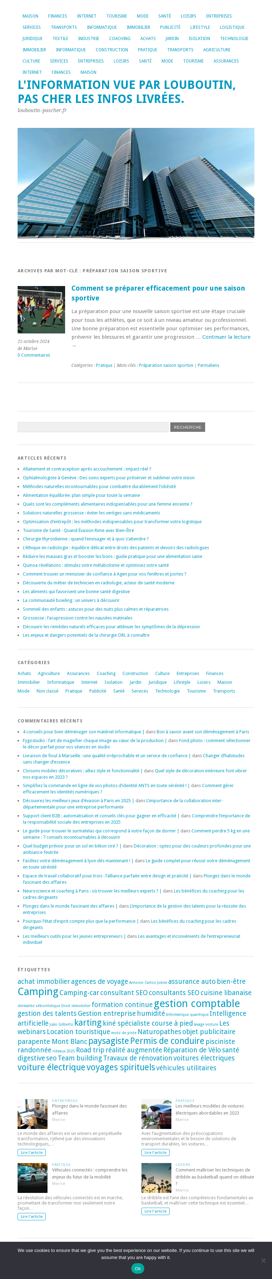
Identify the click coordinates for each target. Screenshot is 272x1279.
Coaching (120, 38)
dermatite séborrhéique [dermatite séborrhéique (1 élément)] (39, 1006)
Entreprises (219, 16)
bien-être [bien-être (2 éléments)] (231, 982)
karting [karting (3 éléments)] (88, 1023)
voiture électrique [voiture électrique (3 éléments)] (52, 1067)
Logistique (232, 27)
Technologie (234, 38)
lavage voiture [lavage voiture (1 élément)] (206, 1024)
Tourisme (116, 16)
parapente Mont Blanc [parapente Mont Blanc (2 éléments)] (52, 1042)
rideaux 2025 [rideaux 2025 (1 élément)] (63, 1051)
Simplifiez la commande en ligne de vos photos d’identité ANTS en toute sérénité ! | (106, 785)
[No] (263, 1260)
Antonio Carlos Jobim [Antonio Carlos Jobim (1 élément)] (148, 982)
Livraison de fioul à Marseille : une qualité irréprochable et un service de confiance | (107, 755)
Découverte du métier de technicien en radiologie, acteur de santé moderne (99, 582)
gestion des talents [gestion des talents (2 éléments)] (47, 1013)
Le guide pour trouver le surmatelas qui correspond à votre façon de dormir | (101, 830)
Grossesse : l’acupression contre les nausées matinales (77, 618)
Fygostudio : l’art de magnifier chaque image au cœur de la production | (95, 740)
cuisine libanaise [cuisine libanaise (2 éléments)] (226, 993)
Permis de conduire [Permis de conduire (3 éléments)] (167, 1041)
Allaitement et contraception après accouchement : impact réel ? (87, 469)
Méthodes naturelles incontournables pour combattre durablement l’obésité (99, 486)
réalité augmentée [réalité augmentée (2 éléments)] (134, 1050)
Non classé (47, 691)
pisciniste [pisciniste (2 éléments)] (220, 1042)
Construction (112, 49)
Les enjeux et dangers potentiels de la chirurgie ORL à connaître (86, 635)
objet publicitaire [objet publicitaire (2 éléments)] (208, 1032)
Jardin (172, 38)
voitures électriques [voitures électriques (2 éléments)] (204, 1058)
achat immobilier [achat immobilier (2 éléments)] (44, 982)
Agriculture (216, 49)
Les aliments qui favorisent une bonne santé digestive (76, 591)
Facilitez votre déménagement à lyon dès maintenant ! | (78, 860)
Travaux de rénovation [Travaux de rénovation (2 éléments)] (137, 1058)
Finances (57, 16)
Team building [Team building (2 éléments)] (80, 1058)
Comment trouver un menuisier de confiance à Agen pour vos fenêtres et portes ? (104, 574)
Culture (31, 61)
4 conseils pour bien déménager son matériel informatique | (84, 731)
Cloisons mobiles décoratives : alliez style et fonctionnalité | (83, 770)
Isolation (199, 38)
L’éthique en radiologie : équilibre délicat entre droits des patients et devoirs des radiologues (116, 547)
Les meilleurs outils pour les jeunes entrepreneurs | (74, 936)
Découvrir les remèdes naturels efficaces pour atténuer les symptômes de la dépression (111, 626)
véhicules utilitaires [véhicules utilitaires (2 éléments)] (186, 1068)
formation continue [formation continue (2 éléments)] (122, 1005)
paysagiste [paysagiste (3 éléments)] (108, 1041)
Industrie (88, 38)
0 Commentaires (34, 355)
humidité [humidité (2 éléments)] (151, 1013)
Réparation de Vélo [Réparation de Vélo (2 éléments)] (192, 1050)
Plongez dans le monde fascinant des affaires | (70, 906)
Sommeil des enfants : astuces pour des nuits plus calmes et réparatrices (96, 609)
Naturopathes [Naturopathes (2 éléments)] (159, 1032)
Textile (60, 38)
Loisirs (188, 16)
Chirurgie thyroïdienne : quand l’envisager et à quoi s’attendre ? (86, 538)
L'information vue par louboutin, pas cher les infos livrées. (127, 92)
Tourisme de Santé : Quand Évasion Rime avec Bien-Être (78, 530)
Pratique (147, 49)
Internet (86, 16)
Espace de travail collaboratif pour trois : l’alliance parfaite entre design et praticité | (107, 875)
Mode (142, 16)
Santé (164, 16)
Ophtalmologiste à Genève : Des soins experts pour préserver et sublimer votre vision (109, 477)
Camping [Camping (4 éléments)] (38, 992)
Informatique (102, 27)
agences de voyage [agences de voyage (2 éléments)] (99, 982)
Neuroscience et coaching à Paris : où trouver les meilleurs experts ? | (92, 891)
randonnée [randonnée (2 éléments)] (34, 1050)
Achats (148, 38)
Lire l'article (32, 1152)
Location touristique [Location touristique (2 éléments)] (78, 1032)
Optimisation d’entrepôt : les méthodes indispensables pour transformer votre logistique (112, 521)
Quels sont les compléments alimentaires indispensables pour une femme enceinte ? (107, 504)
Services (32, 27)
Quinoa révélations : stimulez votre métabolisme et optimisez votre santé (96, 565)
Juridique (33, 38)
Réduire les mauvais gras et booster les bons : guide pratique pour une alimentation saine (112, 556)
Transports (64, 27)
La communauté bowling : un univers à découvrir (71, 600)
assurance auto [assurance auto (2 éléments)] (192, 982)
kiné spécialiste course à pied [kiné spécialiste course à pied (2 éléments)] (148, 1023)
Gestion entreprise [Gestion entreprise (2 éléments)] (107, 1013)
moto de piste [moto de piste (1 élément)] (124, 1033)
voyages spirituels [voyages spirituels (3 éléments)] (121, 1067)
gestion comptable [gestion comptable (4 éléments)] (197, 1003)
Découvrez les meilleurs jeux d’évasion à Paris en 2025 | (78, 800)
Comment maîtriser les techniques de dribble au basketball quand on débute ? (215, 1176)
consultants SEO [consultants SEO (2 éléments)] (174, 993)
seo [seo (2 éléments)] (51, 1058)
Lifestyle (200, 27)
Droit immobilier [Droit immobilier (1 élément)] (75, 1006)
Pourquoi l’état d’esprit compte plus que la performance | (81, 921)
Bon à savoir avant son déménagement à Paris (203, 731)
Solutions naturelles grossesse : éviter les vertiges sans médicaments (91, 512)
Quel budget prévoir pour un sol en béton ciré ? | (72, 846)
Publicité (170, 27)
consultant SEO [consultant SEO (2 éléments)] (124, 993)
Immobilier (138, 27)
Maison (30, 16)
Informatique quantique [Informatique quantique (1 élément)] (187, 1014)
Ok (138, 1268)
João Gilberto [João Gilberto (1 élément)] (61, 1024)
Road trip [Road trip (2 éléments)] (90, 1050)
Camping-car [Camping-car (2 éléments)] (79, 993)
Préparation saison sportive (166, 365)
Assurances (226, 61)
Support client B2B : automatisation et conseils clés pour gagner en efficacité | (101, 815)
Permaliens (208, 365)
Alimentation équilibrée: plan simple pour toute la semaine (81, 495)
